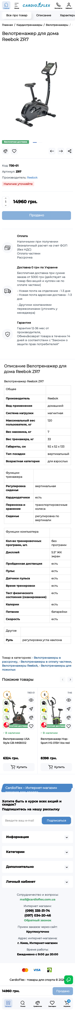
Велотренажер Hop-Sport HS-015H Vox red (55, 740)
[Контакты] (58, 5)
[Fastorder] (31, 708)
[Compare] (5, 151)
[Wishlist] (14, 151)
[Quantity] (5, 202)
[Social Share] (69, 151)
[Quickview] (31, 700)
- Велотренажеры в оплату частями (45, 661)
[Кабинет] (69, 5)
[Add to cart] (19, 767)
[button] (62, 679)
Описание (43, 15)
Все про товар (16, 15)
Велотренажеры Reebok (20, 665)
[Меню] (16, 5)
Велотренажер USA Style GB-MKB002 (16, 740)
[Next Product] (60, 151)
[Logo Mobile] (36, 5)
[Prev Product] (52, 151)
